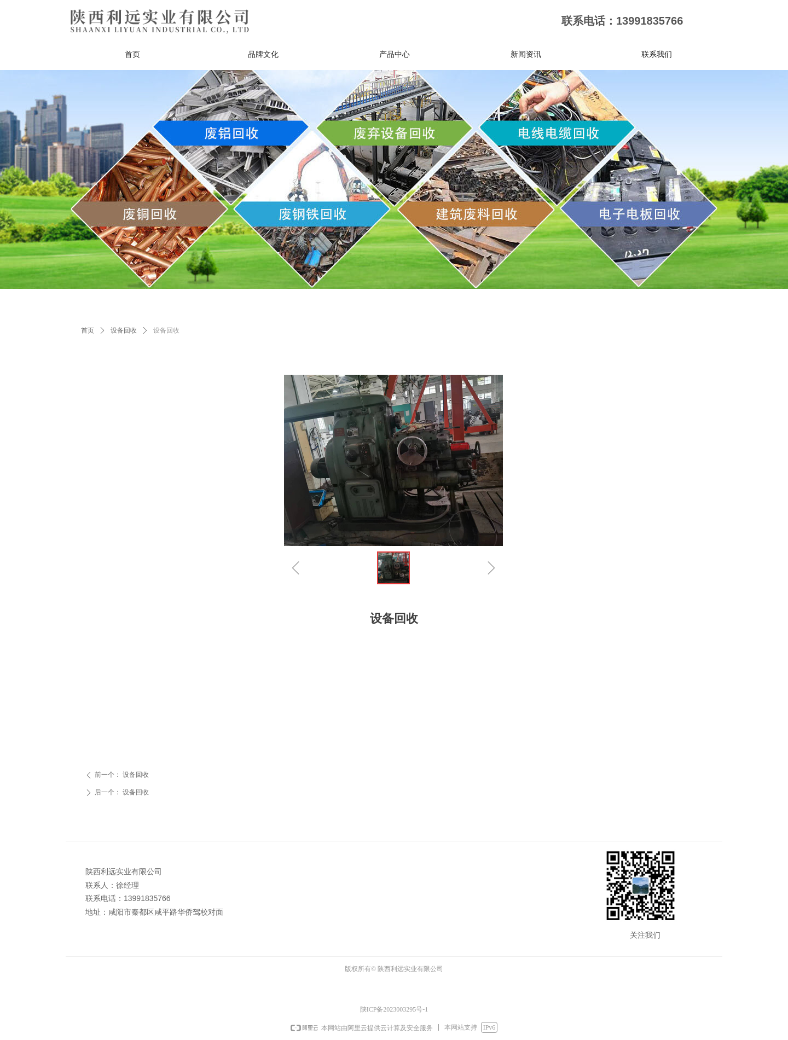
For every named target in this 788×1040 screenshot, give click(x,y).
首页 (87, 330)
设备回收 (124, 330)
